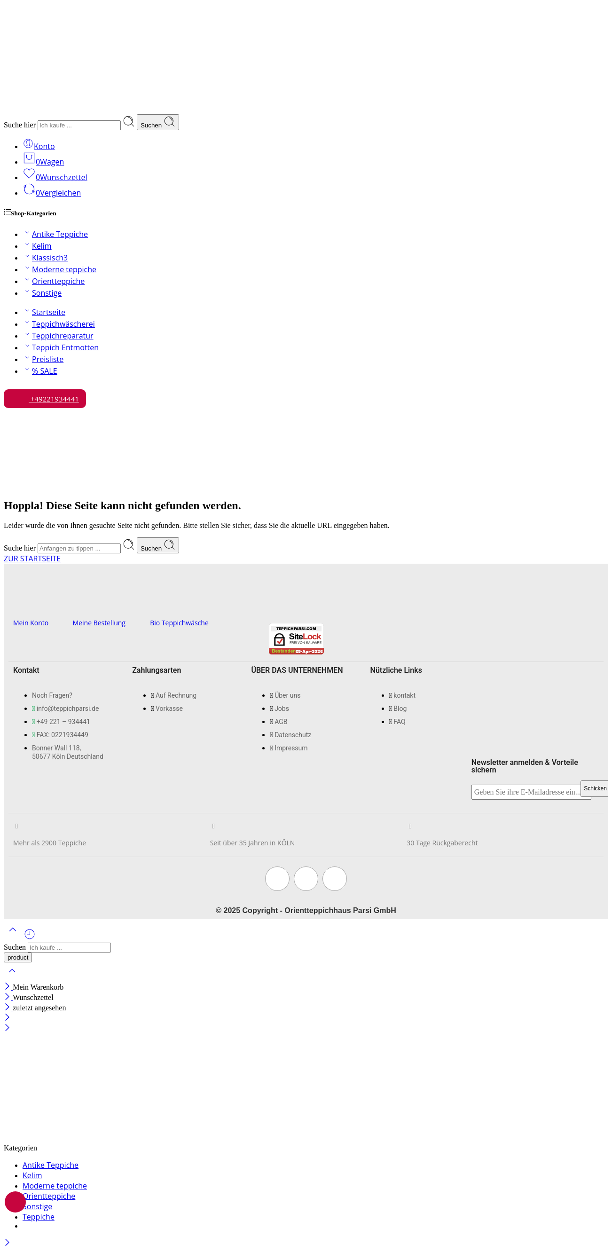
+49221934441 (45, 396)
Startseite (44, 312)
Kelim (37, 246)
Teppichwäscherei (59, 324)
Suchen (158, 122)
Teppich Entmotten (61, 347)
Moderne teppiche (59, 269)
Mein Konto (30, 622)
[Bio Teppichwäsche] (153, 606)
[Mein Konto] (16, 606)
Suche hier (21, 125)
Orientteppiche (54, 281)
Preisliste (43, 359)
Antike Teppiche (55, 234)
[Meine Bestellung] (76, 606)
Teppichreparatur (58, 336)
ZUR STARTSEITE (32, 558)
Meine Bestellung (99, 622)
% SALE (40, 371)
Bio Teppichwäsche (179, 622)
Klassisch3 (45, 257)
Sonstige (42, 293)
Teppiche (39, 1217)
